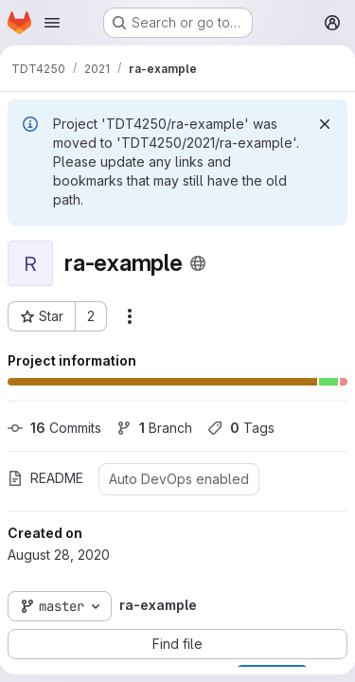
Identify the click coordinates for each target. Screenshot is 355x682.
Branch (154, 428)
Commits (54, 428)
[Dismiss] (324, 124)
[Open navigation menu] (52, 23)
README (45, 478)
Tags (241, 428)
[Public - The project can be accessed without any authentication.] (197, 263)
